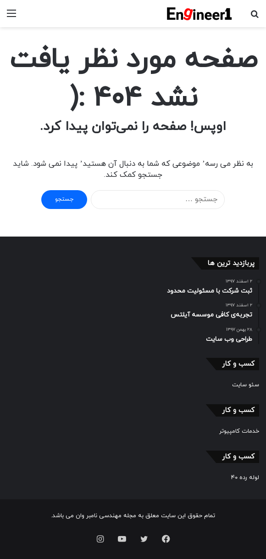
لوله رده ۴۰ (245, 478)
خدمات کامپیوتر (239, 431)
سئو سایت (245, 385)
